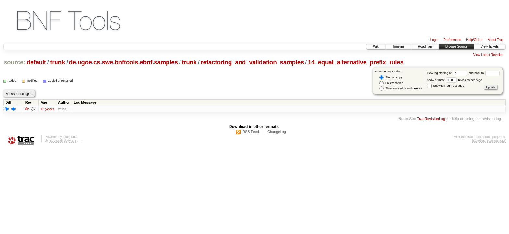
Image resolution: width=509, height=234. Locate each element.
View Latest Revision (488, 55)
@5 (27, 109)
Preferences (452, 40)
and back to (484, 73)
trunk (57, 62)
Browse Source (456, 46)
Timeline (398, 46)
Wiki (376, 46)
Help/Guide (474, 40)
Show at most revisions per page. (455, 80)
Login (434, 40)
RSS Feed (250, 132)
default (36, 62)
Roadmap (425, 46)
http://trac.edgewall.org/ (489, 141)
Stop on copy (390, 77)
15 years (47, 109)
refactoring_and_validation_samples (252, 62)
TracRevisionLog (431, 119)
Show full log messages (446, 85)
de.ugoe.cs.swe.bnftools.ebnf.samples (123, 62)
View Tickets (490, 46)
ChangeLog (276, 132)
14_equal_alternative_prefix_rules (355, 62)
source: (14, 62)
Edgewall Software (62, 141)
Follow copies (391, 83)
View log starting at (448, 73)
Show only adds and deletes (400, 88)
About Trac (495, 40)
